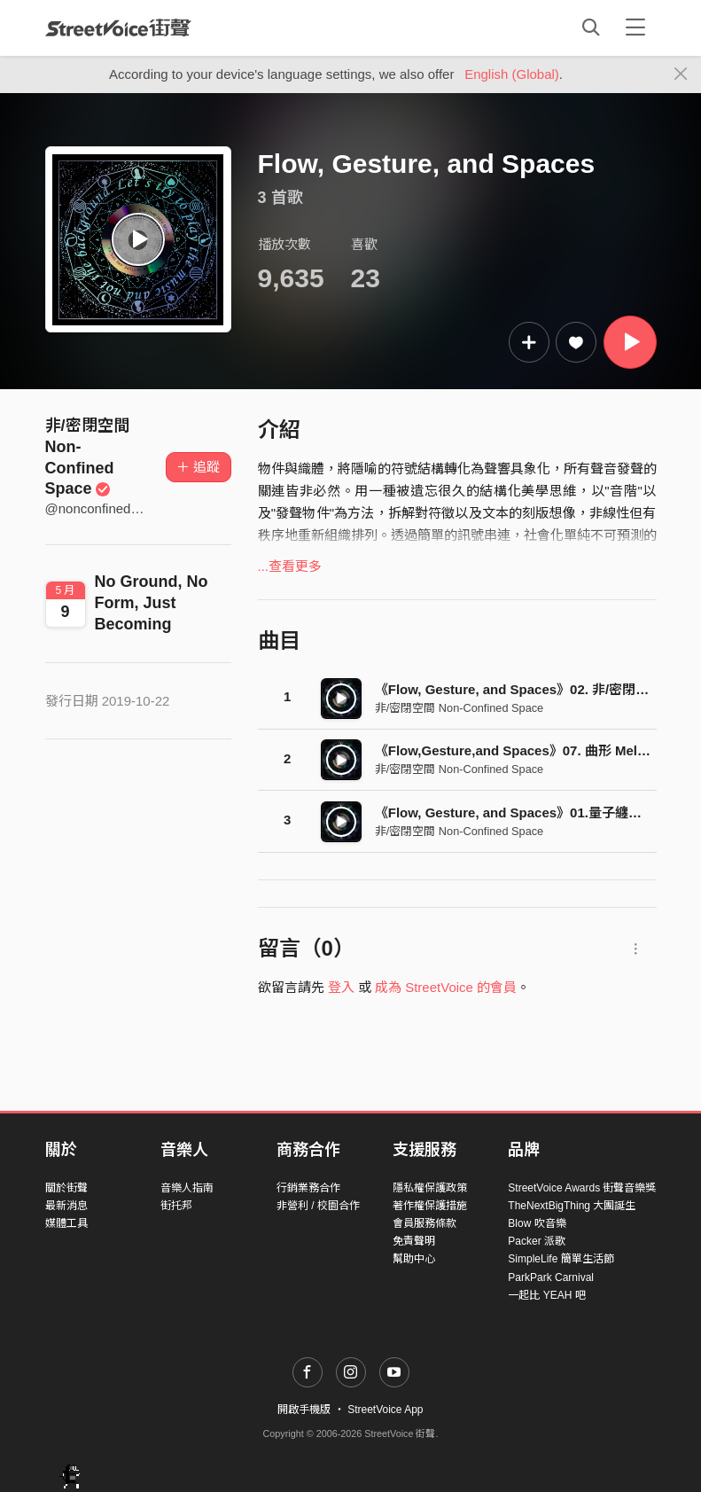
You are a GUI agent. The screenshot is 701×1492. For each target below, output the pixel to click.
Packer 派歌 (536, 1241)
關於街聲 (66, 1188)
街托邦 (176, 1205)
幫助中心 (414, 1259)
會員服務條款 (424, 1223)
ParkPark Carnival (551, 1277)
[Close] (681, 74)
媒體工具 (66, 1223)
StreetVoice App (385, 1409)
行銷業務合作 (308, 1188)
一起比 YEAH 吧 (546, 1295)
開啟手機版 (304, 1409)
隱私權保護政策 (430, 1188)
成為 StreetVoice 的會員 (446, 987)
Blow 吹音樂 (536, 1223)
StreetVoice (118, 27)
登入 (341, 987)
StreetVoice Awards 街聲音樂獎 (582, 1188)
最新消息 (66, 1205)
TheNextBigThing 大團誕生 (571, 1205)
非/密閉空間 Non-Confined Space (459, 708)
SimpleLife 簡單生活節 (560, 1259)
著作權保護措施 (430, 1205)
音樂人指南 (187, 1188)
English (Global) (511, 74)
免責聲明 (414, 1241)
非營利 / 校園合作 (318, 1205)
